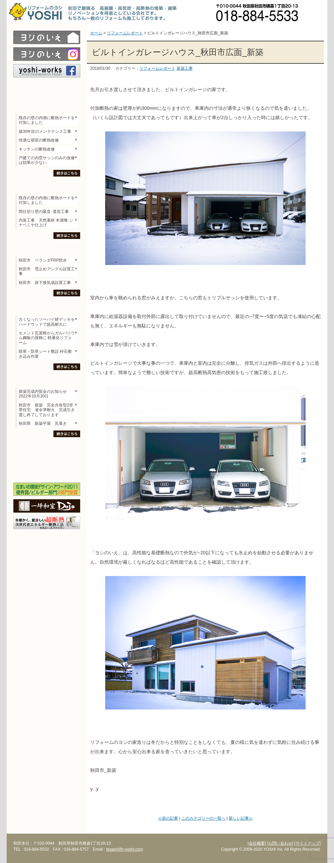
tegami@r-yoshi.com (124, 849)
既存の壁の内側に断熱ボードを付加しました (47, 120)
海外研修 (46, 471)
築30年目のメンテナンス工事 (45, 131)
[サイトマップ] (307, 843)
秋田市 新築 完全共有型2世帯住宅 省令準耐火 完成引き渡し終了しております (47, 410)
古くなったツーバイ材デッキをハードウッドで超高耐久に (47, 321)
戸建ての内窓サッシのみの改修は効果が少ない (47, 160)
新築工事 (185, 68)
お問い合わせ (315, 11)
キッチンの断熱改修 (39, 149)
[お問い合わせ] (280, 843)
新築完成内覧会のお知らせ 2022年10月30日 (43, 393)
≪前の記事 (168, 818)
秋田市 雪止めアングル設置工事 (47, 271)
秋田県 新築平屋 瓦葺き (43, 423)
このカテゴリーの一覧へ (203, 818)
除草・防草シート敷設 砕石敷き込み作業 (45, 353)
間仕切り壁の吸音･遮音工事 (44, 211)
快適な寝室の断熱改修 (39, 140)
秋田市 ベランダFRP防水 (43, 260)
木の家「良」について (46, 448)
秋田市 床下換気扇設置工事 (45, 282)
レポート (46, 89)
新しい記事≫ (241, 818)
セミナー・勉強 (46, 459)
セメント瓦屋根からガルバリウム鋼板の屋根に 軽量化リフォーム (47, 338)
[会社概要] (256, 843)
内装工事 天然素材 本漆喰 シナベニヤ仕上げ (46, 222)
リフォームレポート (157, 68)
